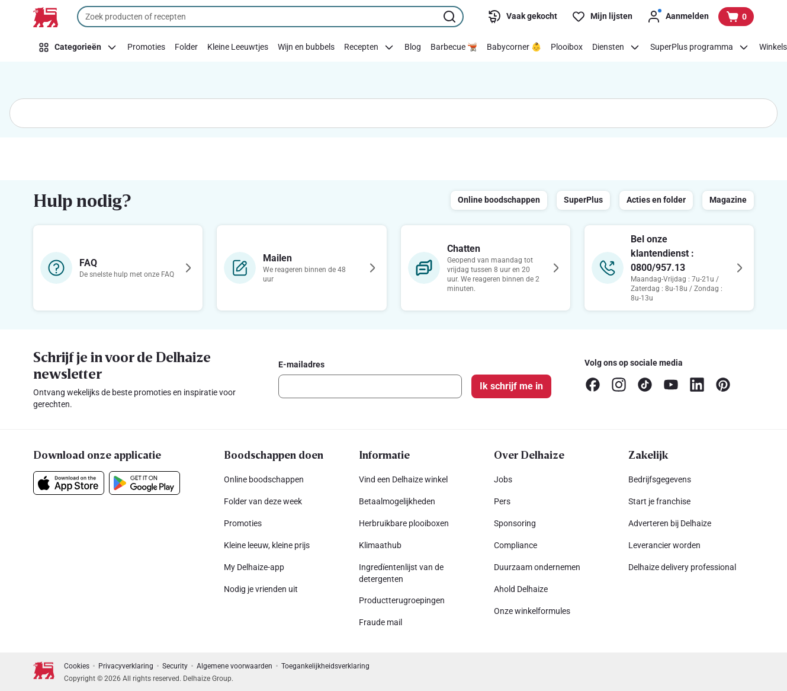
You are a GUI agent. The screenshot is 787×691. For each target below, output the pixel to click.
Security (175, 666)
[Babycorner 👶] (514, 47)
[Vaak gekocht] (522, 16)
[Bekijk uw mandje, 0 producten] (736, 16)
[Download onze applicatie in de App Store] (68, 483)
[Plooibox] (566, 47)
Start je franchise (659, 501)
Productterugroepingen (402, 600)
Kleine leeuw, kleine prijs (267, 545)
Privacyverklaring (125, 666)
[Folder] (186, 47)
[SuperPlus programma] (699, 47)
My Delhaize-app (254, 567)
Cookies (76, 666)
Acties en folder (656, 199)
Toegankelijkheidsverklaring (325, 666)
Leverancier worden (664, 545)
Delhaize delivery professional (682, 567)
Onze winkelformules (532, 611)
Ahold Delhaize (521, 589)
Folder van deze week (263, 501)
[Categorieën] (78, 47)
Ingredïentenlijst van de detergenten (401, 573)
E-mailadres (301, 364)
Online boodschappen (499, 199)
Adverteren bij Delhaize (669, 523)
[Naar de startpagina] (45, 17)
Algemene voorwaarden (234, 666)
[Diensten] (616, 47)
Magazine (728, 199)
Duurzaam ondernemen (537, 567)
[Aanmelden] (678, 16)
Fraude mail (380, 622)
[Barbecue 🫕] (454, 47)
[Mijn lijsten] (602, 16)
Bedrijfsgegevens (659, 479)
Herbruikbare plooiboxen (404, 523)
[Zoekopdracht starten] (450, 16)
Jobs (503, 479)
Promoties (243, 523)
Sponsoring (515, 523)
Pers (502, 501)
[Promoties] (146, 47)
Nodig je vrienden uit (261, 589)
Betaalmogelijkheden (397, 501)
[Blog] (413, 47)
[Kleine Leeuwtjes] (238, 47)
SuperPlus (583, 199)
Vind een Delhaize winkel (403, 479)
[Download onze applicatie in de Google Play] (144, 483)
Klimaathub (380, 545)
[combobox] (270, 16)
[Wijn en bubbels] (306, 47)
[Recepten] (369, 47)
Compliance (515, 545)
